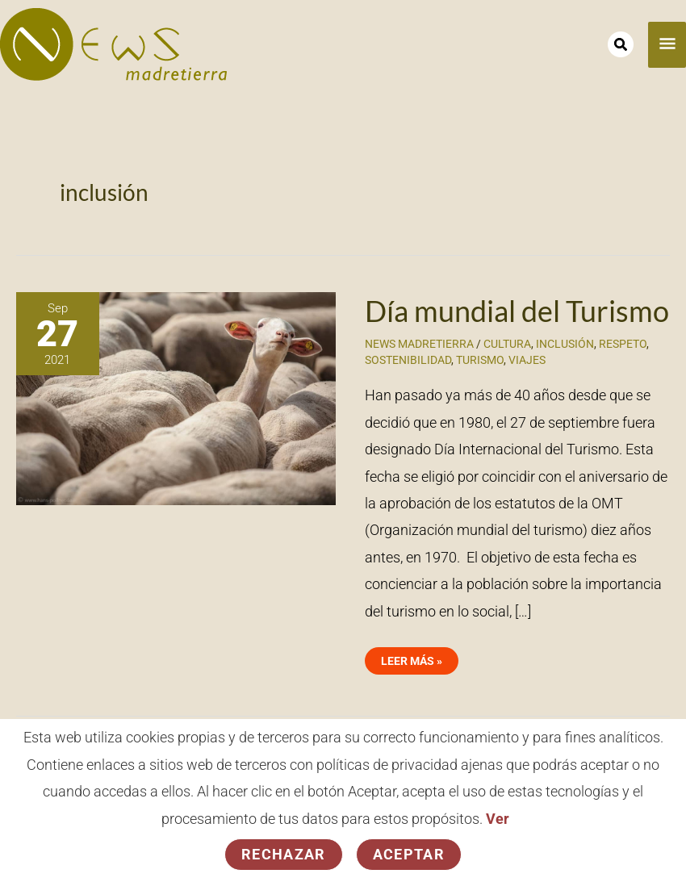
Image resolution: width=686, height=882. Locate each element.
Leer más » (411, 657)
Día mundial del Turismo (517, 310)
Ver (497, 818)
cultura (507, 343)
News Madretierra (419, 343)
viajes (527, 359)
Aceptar (409, 854)
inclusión (565, 343)
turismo (480, 359)
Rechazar (283, 854)
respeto (622, 343)
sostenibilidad (408, 359)
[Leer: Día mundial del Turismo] (176, 397)
